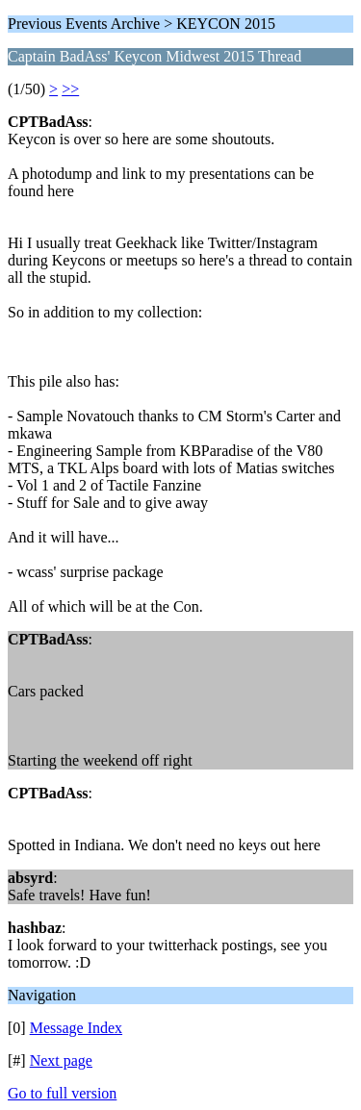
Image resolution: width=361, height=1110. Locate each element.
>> (70, 89)
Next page (61, 1060)
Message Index (76, 1028)
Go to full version (62, 1093)
